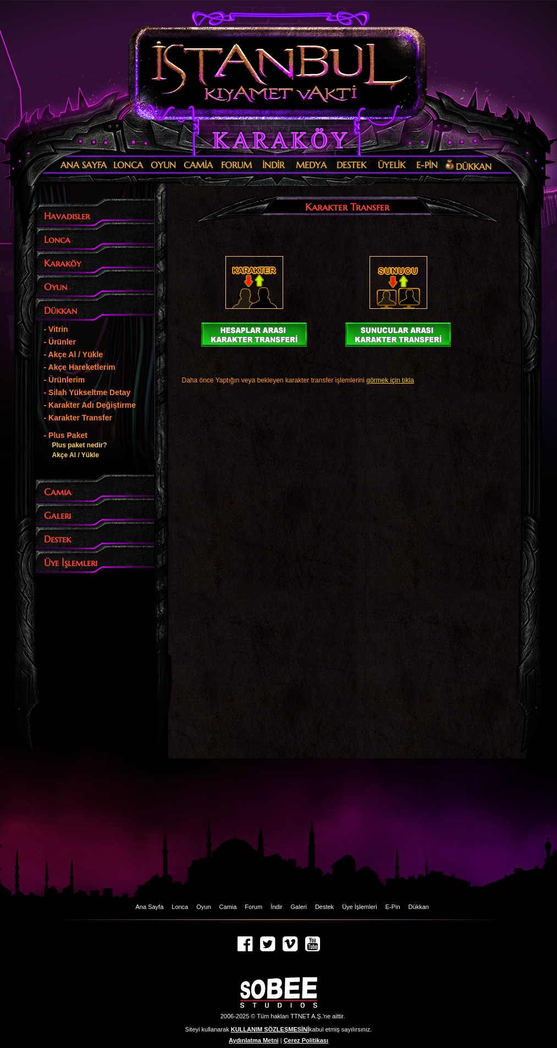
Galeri (299, 906)
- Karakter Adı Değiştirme (90, 405)
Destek (324, 906)
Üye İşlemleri (359, 906)
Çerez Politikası (306, 1040)
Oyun (203, 906)
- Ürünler (60, 341)
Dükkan (419, 906)
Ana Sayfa (150, 906)
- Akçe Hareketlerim (79, 367)
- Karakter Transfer (78, 417)
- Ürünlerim (64, 379)
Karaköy (275, 140)
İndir (276, 906)
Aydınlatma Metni (254, 1040)
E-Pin (392, 906)
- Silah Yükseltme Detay (87, 392)
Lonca (180, 906)
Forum (253, 906)
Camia (228, 906)
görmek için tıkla (390, 380)
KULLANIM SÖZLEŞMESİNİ (270, 1029)
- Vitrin (56, 329)
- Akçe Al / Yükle (73, 354)
